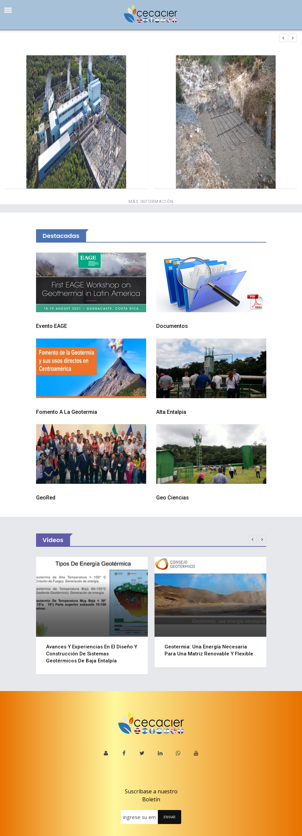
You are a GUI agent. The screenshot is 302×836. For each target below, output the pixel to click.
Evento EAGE (51, 326)
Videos (53, 540)
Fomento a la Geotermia (66, 412)
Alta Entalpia (171, 412)
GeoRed (45, 497)
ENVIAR (170, 817)
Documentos (172, 326)
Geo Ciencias (172, 497)
